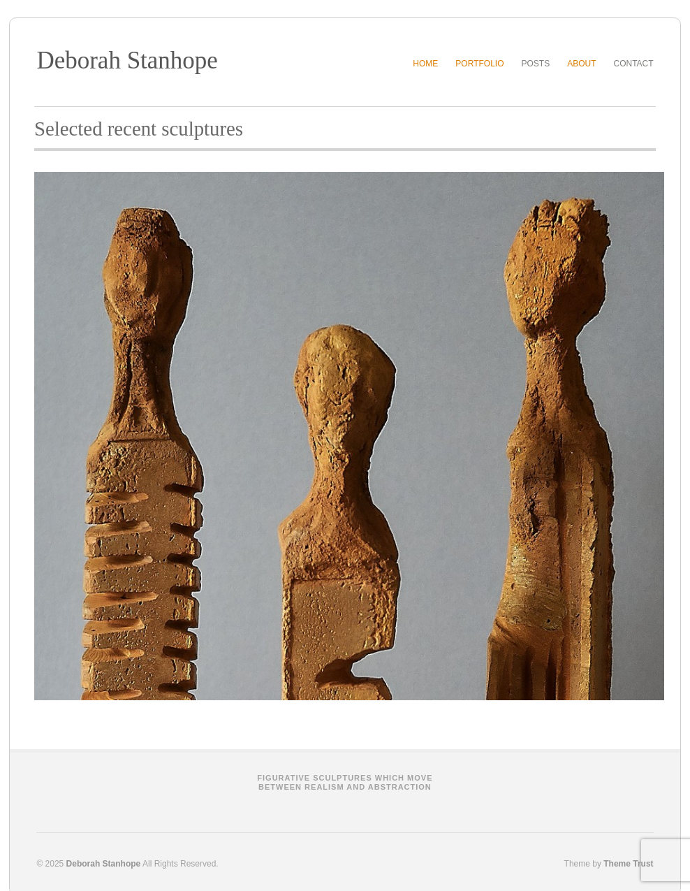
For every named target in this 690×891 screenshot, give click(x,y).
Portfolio (479, 63)
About (581, 63)
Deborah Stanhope (127, 60)
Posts (535, 63)
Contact (634, 63)
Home (425, 63)
